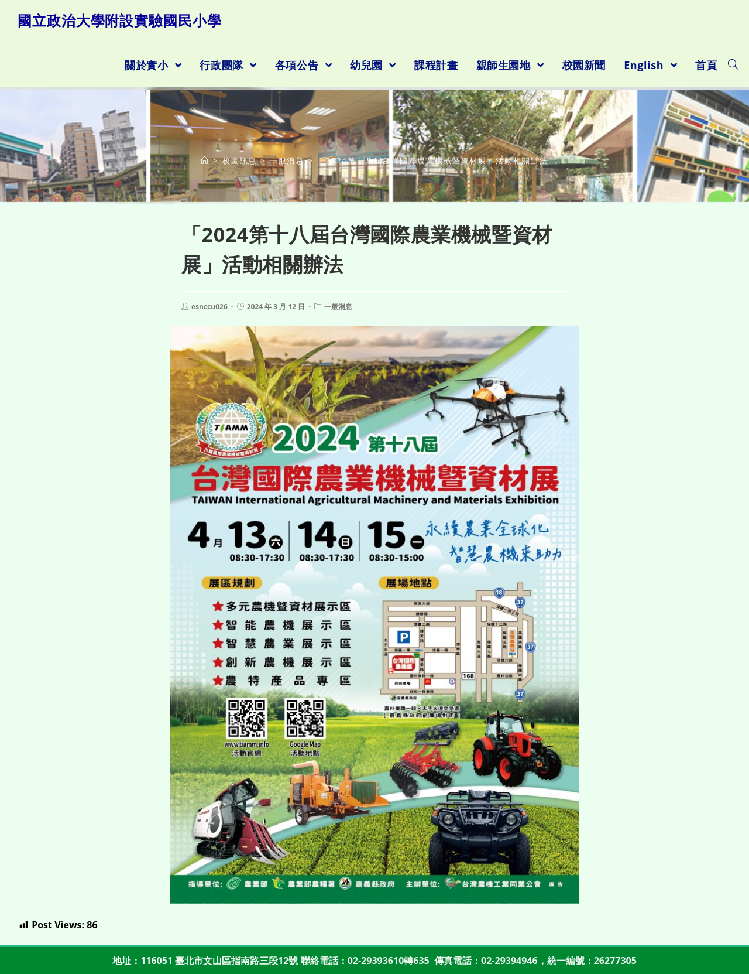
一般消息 (338, 307)
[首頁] (205, 160)
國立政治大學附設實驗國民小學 (120, 20)
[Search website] (733, 65)
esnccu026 (209, 307)
